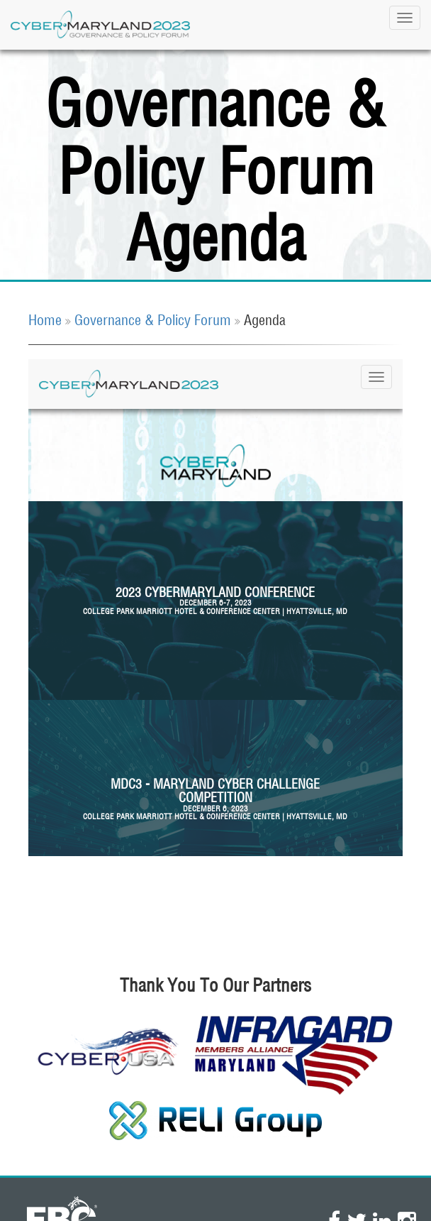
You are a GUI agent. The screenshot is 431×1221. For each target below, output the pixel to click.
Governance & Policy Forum (152, 320)
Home (45, 320)
